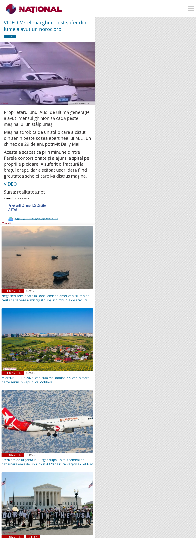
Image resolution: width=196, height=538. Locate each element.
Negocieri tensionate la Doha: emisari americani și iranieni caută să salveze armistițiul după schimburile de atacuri (46, 298)
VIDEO (10, 184)
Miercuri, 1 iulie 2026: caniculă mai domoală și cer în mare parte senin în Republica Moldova (45, 380)
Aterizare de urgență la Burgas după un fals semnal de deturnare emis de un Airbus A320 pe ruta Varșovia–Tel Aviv (47, 462)
